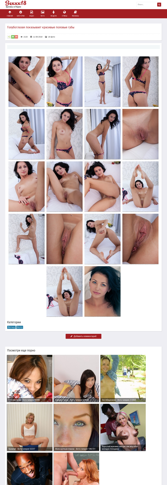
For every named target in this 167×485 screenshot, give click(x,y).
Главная (9, 13)
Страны (64, 13)
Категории (20, 13)
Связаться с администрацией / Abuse (21, 469)
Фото (42, 13)
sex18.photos (33, 471)
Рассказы (75, 13)
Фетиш (11, 327)
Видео (31, 13)
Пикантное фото (18, 4)
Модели (53, 13)
